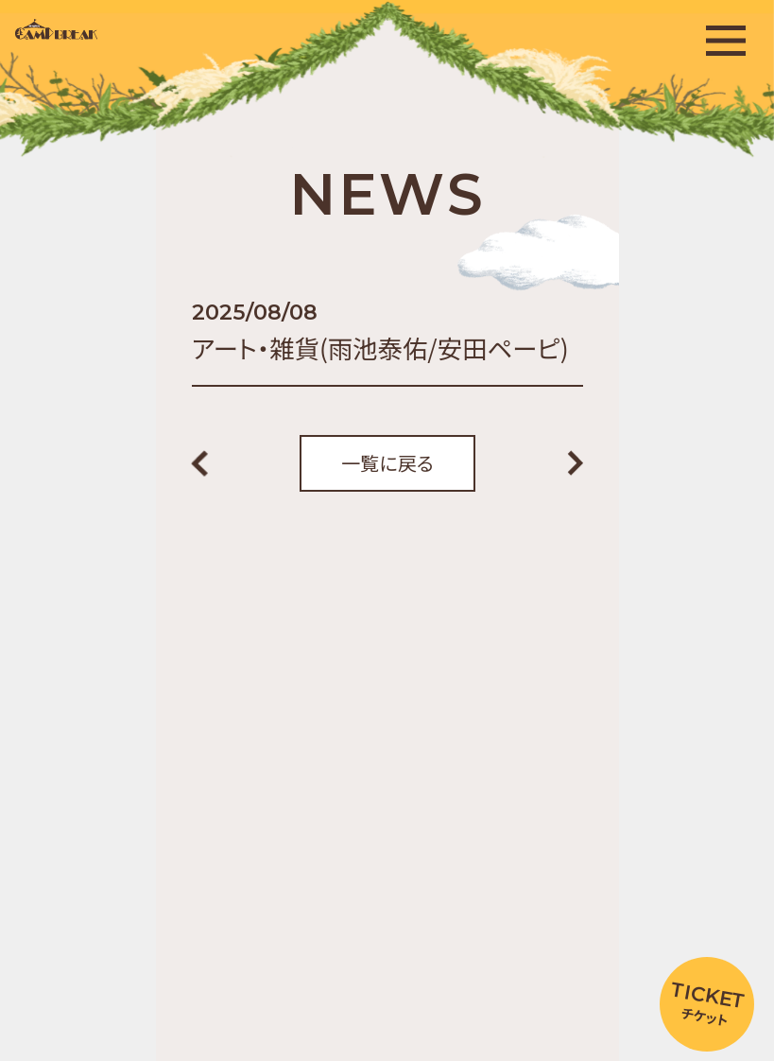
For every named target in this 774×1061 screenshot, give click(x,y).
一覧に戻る (387, 463)
